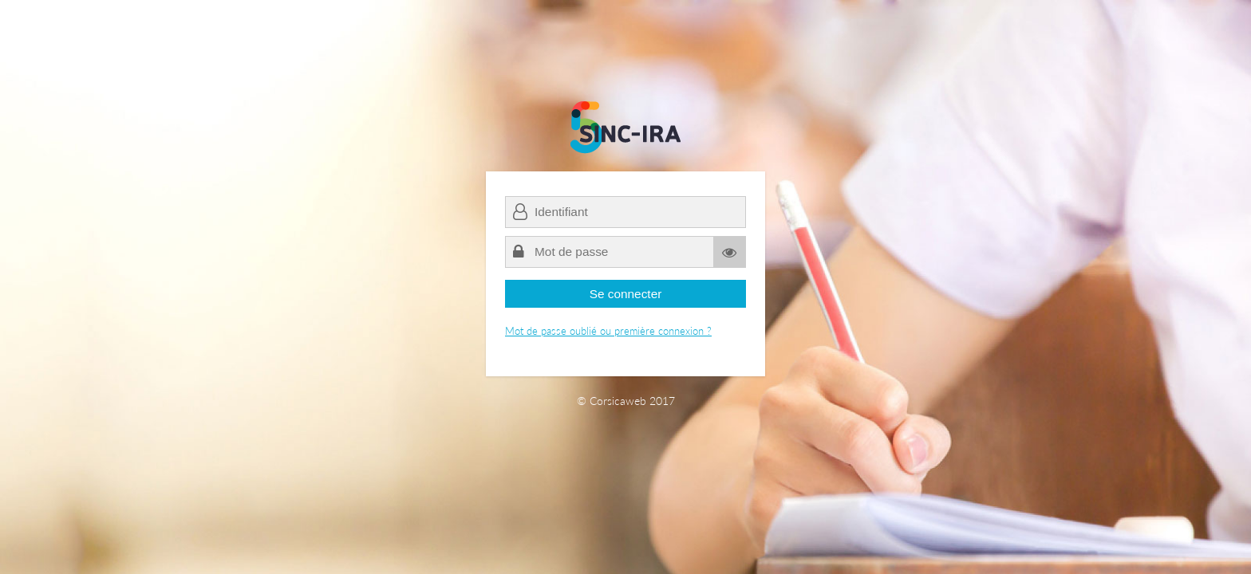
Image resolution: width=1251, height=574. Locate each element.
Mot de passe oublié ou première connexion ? (608, 330)
